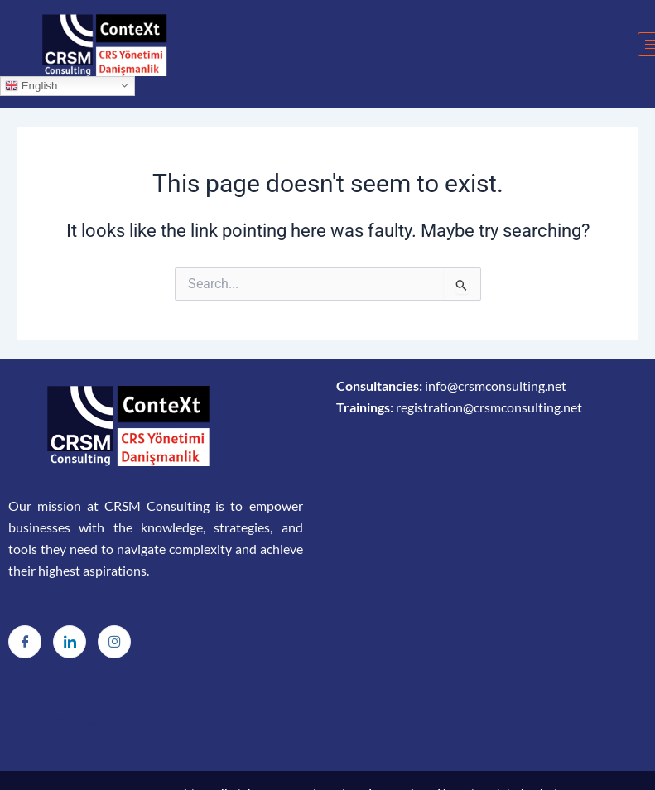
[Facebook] (24, 641)
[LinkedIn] (69, 641)
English (31, 85)
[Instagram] (114, 641)
